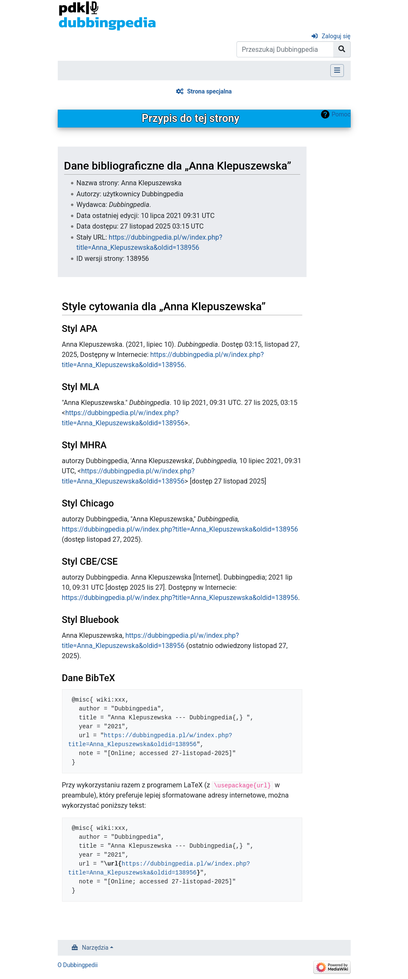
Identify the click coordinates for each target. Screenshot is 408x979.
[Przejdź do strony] (342, 49)
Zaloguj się (336, 36)
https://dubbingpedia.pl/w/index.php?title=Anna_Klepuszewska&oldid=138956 (180, 529)
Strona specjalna (209, 91)
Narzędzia (95, 947)
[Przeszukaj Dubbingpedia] (285, 49)
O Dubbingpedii (78, 965)
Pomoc (341, 114)
